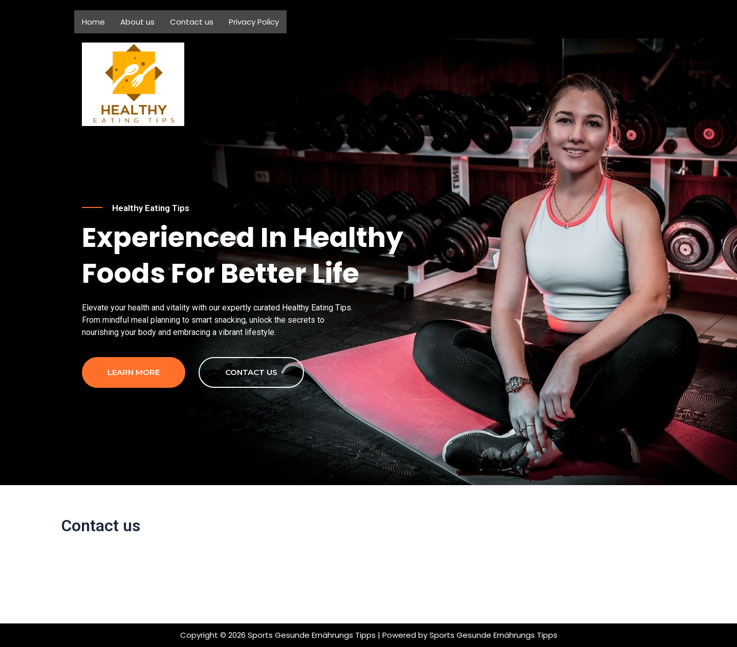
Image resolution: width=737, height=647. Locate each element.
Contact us (191, 21)
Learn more (133, 417)
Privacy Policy (254, 21)
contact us (251, 417)
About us (137, 21)
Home (93, 21)
